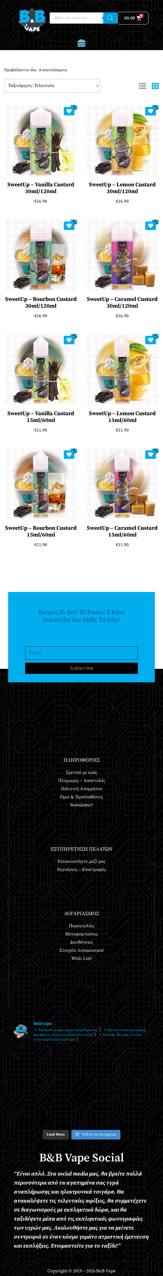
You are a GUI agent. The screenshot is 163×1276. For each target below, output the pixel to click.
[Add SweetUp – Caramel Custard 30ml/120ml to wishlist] (150, 226)
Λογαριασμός (81, 913)
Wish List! (81, 958)
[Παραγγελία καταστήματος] (52, 86)
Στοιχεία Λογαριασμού (82, 950)
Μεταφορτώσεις (81, 934)
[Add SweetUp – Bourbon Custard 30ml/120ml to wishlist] (69, 226)
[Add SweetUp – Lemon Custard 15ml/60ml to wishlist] (150, 340)
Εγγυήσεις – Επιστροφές (81, 869)
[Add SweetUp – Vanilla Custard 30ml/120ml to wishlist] (69, 111)
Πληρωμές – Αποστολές (81, 780)
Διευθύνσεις (81, 942)
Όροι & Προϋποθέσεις (81, 797)
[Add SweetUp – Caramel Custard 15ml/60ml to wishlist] (150, 454)
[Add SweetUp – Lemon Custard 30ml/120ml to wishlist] (150, 111)
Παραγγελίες (81, 926)
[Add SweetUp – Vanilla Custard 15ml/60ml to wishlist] (69, 340)
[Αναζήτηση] (110, 18)
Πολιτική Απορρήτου (81, 789)
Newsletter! (81, 805)
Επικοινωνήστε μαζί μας (81, 861)
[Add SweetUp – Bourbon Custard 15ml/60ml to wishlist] (69, 454)
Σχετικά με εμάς (81, 772)
